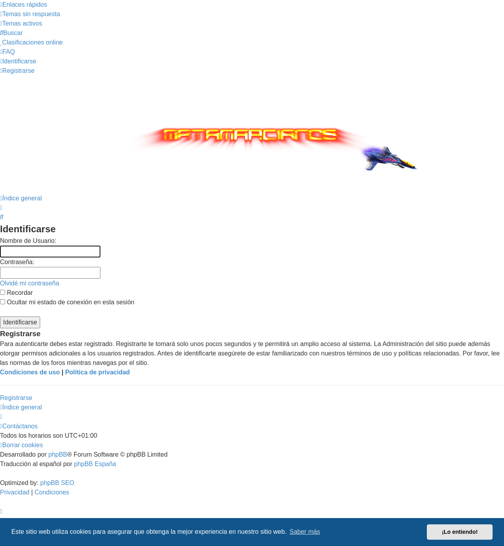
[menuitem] (30, 14)
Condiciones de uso (30, 372)
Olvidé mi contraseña (29, 283)
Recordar (16, 292)
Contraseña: (17, 262)
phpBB (57, 454)
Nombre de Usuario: (28, 240)
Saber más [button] (305, 531)
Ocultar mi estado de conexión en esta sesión (67, 302)
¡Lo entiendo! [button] (460, 532)
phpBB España (95, 464)
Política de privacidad (97, 372)
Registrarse (16, 397)
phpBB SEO (57, 482)
